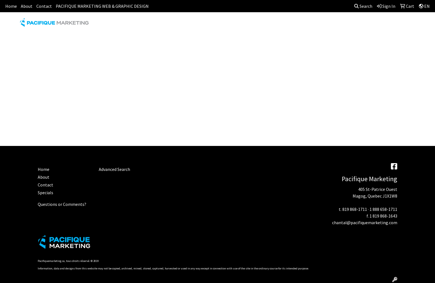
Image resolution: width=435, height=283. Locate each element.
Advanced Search (114, 169)
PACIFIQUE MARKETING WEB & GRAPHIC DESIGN (102, 6)
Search (363, 6)
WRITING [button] (370, 24)
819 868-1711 (354, 209)
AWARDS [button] (174, 24)
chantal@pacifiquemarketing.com (364, 222)
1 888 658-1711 (383, 209)
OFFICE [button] (325, 24)
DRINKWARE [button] (223, 24)
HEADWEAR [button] (273, 24)
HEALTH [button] (301, 24)
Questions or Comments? (62, 204)
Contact (44, 6)
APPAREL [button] (148, 24)
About (26, 6)
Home (11, 6)
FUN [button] (249, 24)
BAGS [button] (197, 24)
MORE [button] (393, 24)
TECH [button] (346, 24)
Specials (45, 192)
